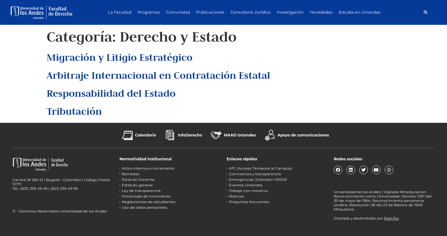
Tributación (74, 111)
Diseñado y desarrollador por (366, 218)
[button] (425, 12)
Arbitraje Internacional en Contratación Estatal (158, 75)
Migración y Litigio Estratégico (119, 57)
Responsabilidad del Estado (111, 93)
